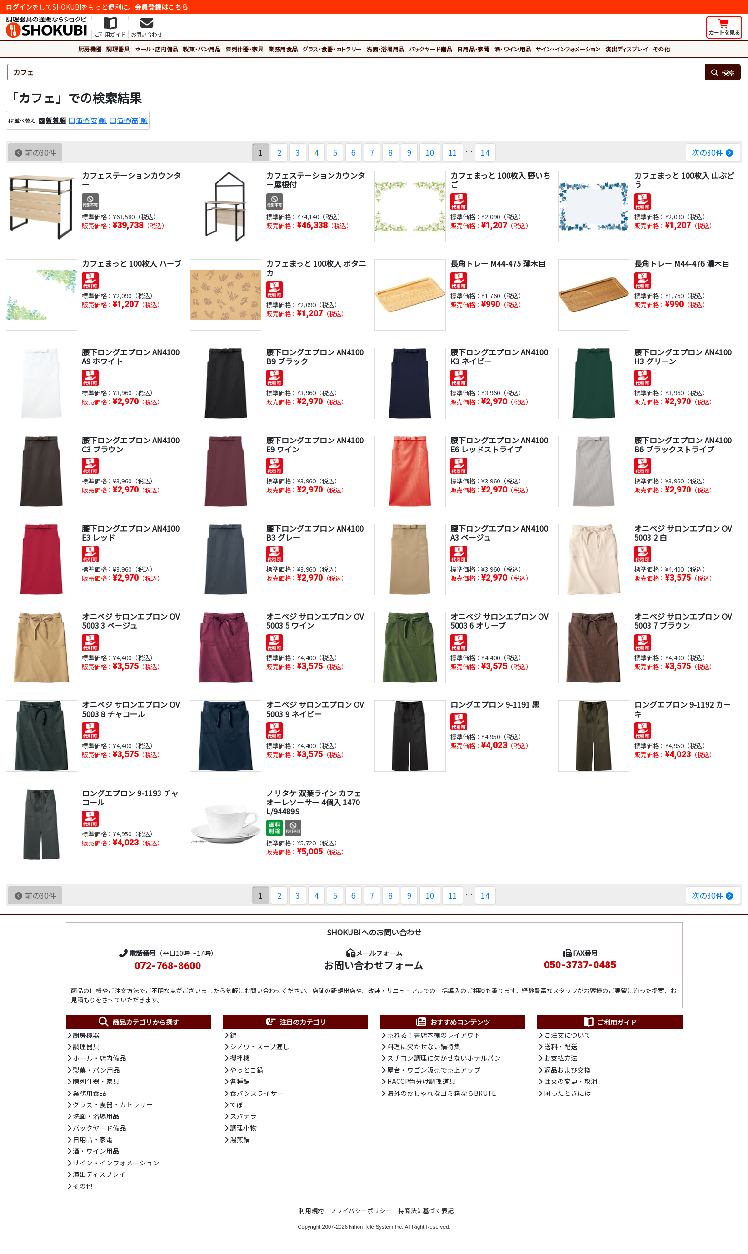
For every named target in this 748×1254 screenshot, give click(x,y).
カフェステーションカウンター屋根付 (315, 180)
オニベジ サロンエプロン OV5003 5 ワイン (315, 621)
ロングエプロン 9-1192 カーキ (682, 709)
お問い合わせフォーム (373, 965)
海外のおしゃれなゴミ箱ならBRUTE (441, 1093)
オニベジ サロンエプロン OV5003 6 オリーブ (499, 621)
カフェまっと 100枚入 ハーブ (131, 263)
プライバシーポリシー (361, 1210)
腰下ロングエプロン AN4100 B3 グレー (315, 532)
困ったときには (567, 1093)
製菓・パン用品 (201, 49)
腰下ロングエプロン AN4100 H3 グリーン (683, 356)
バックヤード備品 (430, 49)
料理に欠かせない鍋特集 (423, 1046)
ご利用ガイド (609, 1022)
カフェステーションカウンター (131, 180)
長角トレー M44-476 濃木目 (681, 263)
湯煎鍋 (240, 1139)
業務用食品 (283, 49)
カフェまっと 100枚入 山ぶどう (684, 180)
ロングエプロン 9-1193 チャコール (130, 797)
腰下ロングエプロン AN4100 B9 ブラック (315, 356)
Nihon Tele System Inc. (376, 1227)
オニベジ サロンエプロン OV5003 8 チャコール (131, 709)
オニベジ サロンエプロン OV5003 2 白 (683, 532)
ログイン (19, 6)
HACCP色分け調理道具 (421, 1081)
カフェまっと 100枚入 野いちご (500, 180)
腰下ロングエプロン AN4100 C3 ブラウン (131, 444)
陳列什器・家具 (244, 49)
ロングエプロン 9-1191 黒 (494, 704)
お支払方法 (561, 1058)
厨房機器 (89, 49)
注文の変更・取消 (571, 1081)
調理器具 (118, 49)
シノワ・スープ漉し (259, 1046)
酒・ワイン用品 (512, 49)
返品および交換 (567, 1069)
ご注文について (567, 1035)
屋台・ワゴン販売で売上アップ (433, 1069)
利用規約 (311, 1210)
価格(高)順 (132, 120)
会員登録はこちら (161, 6)
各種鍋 (240, 1081)
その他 (661, 49)
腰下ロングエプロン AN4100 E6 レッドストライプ (499, 444)
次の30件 (713, 152)
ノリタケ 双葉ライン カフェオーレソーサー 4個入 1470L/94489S (313, 802)
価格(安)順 (91, 120)
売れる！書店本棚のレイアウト (433, 1035)
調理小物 (243, 1128)
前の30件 (35, 152)
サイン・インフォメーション (568, 49)
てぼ (236, 1104)
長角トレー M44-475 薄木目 (498, 263)
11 (453, 152)
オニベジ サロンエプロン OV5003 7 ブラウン (683, 621)
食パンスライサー (257, 1093)
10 (430, 152)
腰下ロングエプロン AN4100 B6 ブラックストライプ (683, 444)
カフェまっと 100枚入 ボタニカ (316, 268)
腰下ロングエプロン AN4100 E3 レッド (131, 532)
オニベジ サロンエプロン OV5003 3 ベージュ (131, 621)
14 (485, 152)
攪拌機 (240, 1058)
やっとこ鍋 (246, 1069)
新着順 (56, 120)
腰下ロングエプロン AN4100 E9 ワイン (315, 444)
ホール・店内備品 (157, 49)
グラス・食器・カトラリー (331, 49)
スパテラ (243, 1116)
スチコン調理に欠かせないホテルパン (444, 1058)
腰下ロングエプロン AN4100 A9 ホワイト (131, 356)
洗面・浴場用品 (385, 49)
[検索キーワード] (356, 72)
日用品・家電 (473, 49)
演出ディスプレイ (626, 49)
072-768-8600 (167, 966)
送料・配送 (561, 1046)
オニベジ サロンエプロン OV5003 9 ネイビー (315, 709)
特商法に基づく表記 (426, 1210)
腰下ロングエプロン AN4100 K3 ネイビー (499, 356)
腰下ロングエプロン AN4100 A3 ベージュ (499, 532)
